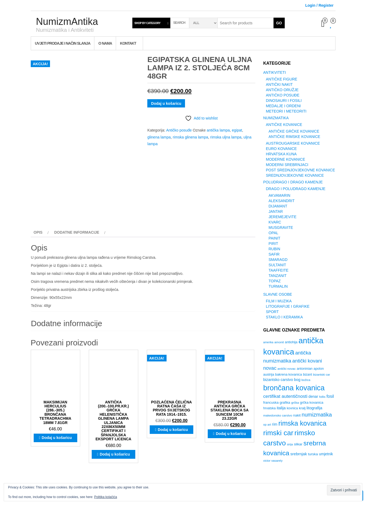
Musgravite (281, 227)
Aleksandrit (282, 201)
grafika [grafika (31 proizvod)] (285, 402)
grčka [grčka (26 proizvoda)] (295, 402)
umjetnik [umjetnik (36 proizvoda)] (326, 454)
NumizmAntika (67, 21)
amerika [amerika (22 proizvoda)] (268, 342)
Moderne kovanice (285, 159)
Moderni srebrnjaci (287, 165)
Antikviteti (274, 72)
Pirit (273, 243)
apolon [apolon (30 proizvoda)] (319, 369)
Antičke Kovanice (284, 124)
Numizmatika (276, 118)
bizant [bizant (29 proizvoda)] (307, 374)
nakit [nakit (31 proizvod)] (297, 415)
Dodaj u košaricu (166, 103)
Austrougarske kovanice (293, 143)
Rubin (274, 249)
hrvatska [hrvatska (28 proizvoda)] (269, 408)
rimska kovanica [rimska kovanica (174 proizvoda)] (302, 423)
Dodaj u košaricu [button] (57, 437)
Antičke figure (281, 79)
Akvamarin (279, 195)
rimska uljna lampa (225, 137)
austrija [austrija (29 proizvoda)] (268, 374)
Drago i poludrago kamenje (295, 189)
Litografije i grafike (288, 306)
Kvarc (275, 222)
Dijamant (278, 206)
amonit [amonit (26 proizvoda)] (279, 342)
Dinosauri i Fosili (284, 100)
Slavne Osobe (277, 294)
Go (279, 23)
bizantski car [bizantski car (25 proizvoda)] (321, 374)
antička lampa (218, 130)
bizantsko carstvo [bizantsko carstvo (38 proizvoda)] (278, 379)
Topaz (275, 281)
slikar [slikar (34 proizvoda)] (298, 444)
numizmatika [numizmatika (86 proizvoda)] (317, 415)
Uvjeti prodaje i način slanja (62, 43)
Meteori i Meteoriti (286, 111)
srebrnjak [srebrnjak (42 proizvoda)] (298, 454)
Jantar (276, 211)
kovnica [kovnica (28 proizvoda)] (292, 408)
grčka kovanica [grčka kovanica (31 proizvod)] (311, 402)
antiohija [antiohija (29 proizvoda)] (291, 342)
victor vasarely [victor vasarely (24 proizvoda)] (273, 460)
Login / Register (319, 5)
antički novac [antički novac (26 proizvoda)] (287, 369)
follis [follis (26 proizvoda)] (322, 397)
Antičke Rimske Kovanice (294, 136)
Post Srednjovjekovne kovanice (300, 170)
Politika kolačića (105, 497)
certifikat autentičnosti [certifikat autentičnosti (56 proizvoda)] (285, 396)
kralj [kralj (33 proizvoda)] (302, 408)
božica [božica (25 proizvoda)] (305, 379)
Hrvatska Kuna (281, 154)
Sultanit (277, 265)
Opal (273, 233)
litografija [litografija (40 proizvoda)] (314, 408)
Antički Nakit (279, 84)
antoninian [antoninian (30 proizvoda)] (305, 369)
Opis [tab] (38, 232)
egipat (237, 130)
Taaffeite (278, 270)
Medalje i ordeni (283, 106)
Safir (274, 254)
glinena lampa (159, 137)
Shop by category (147, 23)
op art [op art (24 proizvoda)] (267, 424)
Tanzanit (278, 275)
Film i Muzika (279, 301)
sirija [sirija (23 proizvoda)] (290, 444)
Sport (272, 312)
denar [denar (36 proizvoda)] (313, 396)
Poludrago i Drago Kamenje (293, 182)
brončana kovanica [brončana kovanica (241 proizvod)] (294, 388)
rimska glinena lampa (190, 137)
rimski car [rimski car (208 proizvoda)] (278, 433)
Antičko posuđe (179, 130)
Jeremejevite (282, 217)
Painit (274, 238)
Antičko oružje (282, 90)
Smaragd (278, 259)
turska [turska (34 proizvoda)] (313, 454)
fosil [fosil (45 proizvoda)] (330, 396)
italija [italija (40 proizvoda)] (281, 408)
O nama (105, 43)
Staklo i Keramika (284, 317)
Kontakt (128, 43)
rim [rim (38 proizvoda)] (274, 424)
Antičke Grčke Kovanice (294, 131)
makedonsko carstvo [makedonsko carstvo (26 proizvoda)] (277, 415)
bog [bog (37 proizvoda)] (297, 379)
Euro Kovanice (281, 149)
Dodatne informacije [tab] (76, 232)
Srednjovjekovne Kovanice (295, 175)
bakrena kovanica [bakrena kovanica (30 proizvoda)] (288, 374)
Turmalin (278, 286)
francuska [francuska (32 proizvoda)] (271, 402)
